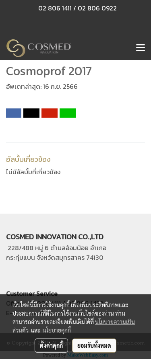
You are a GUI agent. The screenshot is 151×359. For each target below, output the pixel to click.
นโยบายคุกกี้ (57, 330)
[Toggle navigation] (140, 48)
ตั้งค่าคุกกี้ (51, 345)
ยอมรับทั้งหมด (94, 345)
